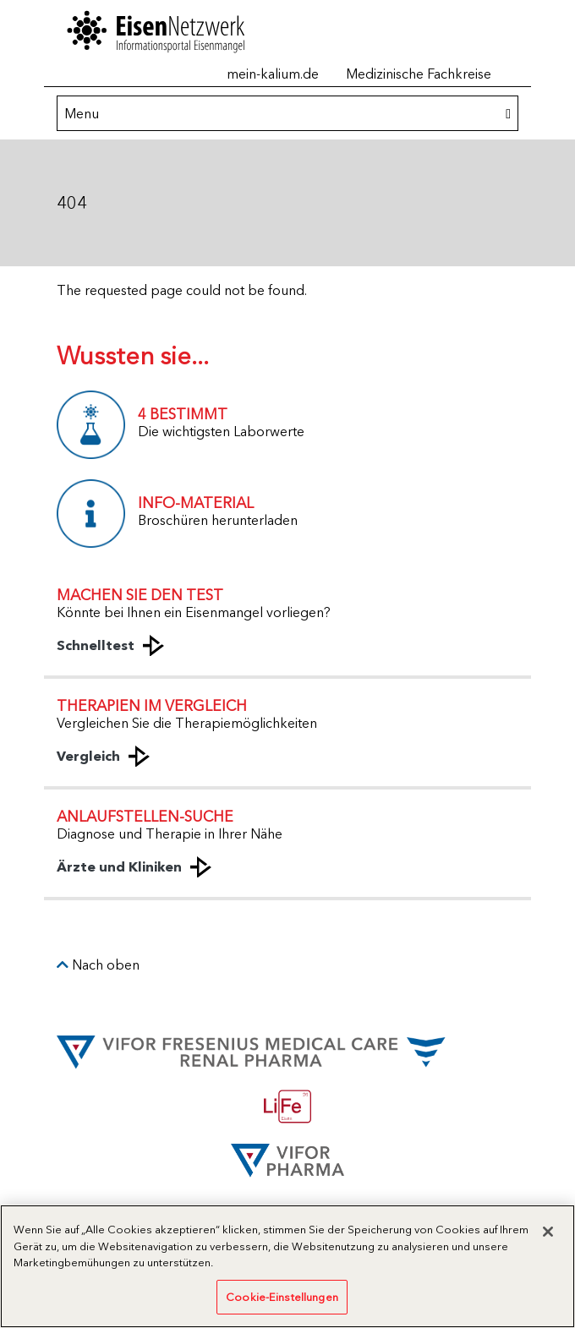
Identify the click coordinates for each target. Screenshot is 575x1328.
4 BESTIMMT (182, 414)
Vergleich (88, 755)
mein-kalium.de (273, 73)
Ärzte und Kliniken (119, 866)
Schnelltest (95, 645)
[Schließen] (548, 1237)
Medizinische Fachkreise (418, 73)
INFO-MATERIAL (196, 502)
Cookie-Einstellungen (282, 1302)
